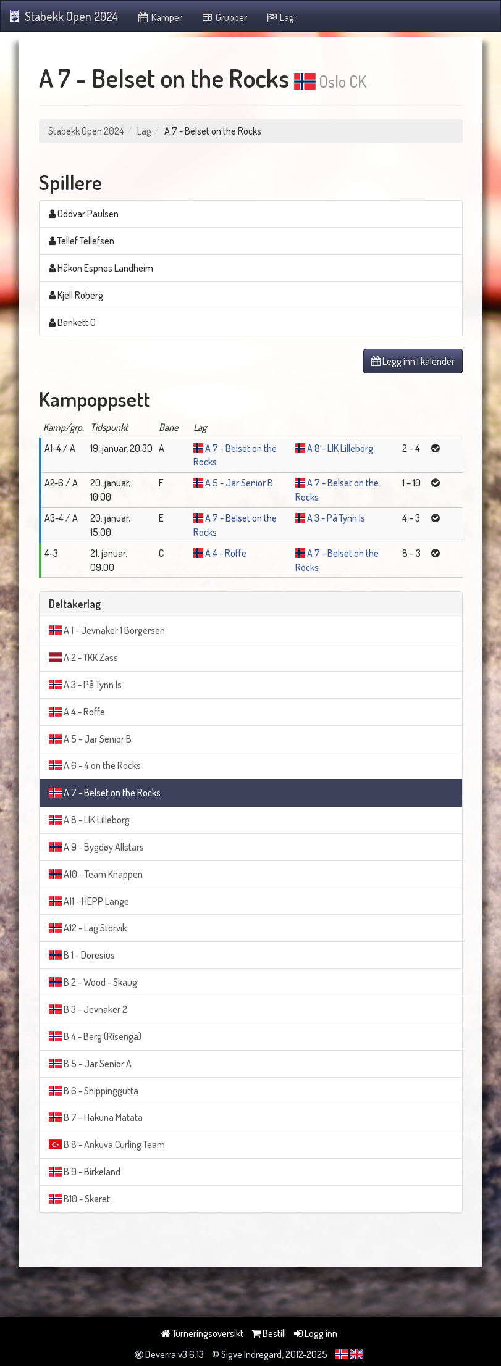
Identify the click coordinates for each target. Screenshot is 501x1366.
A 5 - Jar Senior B (239, 483)
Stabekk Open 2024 (64, 16)
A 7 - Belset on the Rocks (105, 792)
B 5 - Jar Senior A (90, 1063)
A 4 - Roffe (225, 553)
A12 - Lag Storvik (88, 928)
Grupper (224, 17)
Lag (280, 17)
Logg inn (315, 1333)
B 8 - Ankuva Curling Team (107, 1144)
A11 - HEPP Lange (89, 901)
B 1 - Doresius (82, 955)
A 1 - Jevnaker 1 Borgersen (107, 630)
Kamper (159, 17)
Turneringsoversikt (202, 1333)
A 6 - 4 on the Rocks (95, 765)
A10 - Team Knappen (96, 874)
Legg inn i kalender (413, 361)
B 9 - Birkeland (84, 1171)
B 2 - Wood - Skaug (93, 982)
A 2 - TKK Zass (83, 657)
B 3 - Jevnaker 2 (88, 1009)
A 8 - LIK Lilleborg (340, 448)
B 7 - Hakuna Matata (96, 1117)
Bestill (268, 1333)
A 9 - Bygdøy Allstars (96, 847)
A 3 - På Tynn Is (336, 518)
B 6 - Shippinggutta (93, 1091)
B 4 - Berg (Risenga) (95, 1036)
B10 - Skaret (79, 1199)
